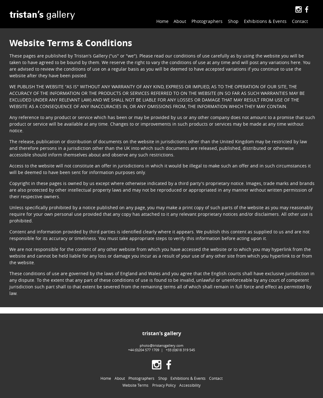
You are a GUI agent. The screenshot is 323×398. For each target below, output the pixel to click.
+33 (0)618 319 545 (180, 349)
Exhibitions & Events (265, 21)
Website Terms (135, 385)
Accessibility (190, 385)
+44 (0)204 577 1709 (143, 349)
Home (162, 21)
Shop (233, 21)
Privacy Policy (164, 385)
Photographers (207, 21)
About (180, 21)
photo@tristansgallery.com (161, 345)
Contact (300, 21)
